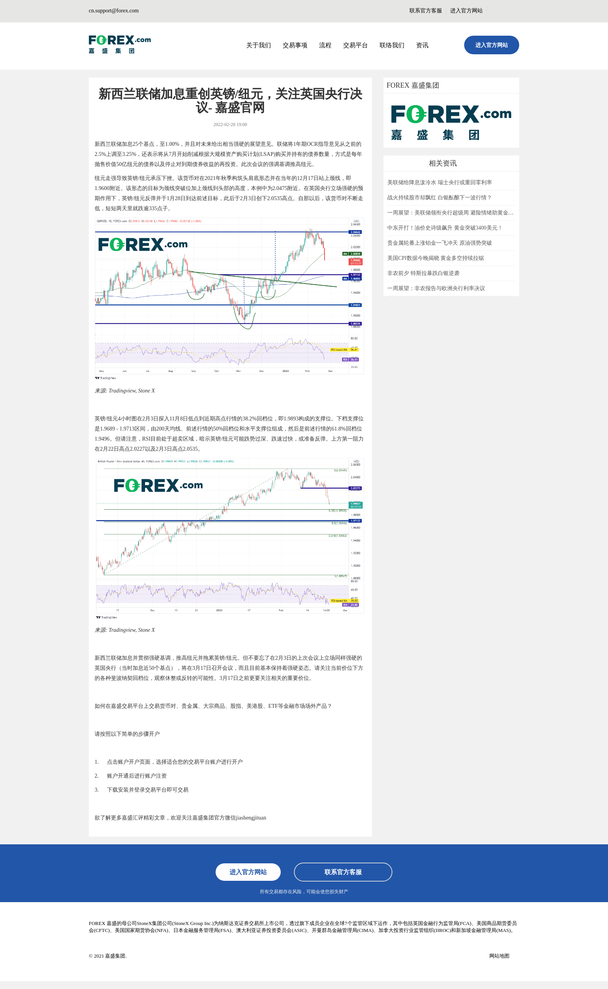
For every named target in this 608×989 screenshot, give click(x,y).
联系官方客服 (425, 11)
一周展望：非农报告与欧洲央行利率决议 (436, 288)
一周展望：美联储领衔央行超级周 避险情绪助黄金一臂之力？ (461, 213)
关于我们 (258, 45)
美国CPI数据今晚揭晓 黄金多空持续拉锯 (435, 258)
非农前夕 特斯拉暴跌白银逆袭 (423, 273)
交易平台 (355, 45)
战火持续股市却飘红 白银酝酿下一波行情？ (439, 198)
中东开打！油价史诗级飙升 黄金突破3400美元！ (445, 228)
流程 (325, 45)
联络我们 (392, 45)
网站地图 (499, 956)
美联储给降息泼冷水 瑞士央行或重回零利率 (439, 182)
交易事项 (295, 45)
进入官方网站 (466, 11)
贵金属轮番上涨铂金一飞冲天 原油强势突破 (439, 243)
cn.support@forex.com (114, 11)
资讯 (422, 45)
